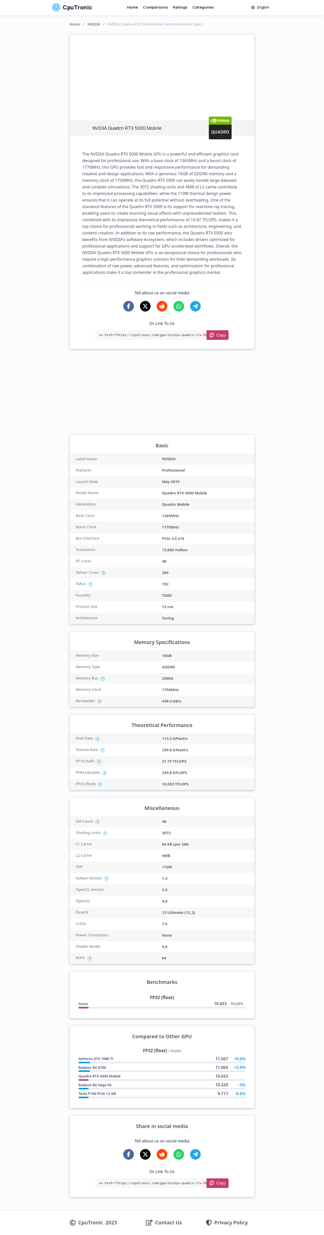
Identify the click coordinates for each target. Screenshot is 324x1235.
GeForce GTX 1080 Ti (95, 1058)
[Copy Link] (218, 335)
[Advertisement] (162, 72)
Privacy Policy (231, 1223)
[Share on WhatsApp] (178, 306)
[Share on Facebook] (128, 306)
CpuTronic (72, 7)
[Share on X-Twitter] (145, 306)
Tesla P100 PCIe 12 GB (97, 1093)
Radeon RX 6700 (92, 1067)
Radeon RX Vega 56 (94, 1085)
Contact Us (168, 1223)
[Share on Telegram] (195, 306)
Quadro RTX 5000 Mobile (99, 1076)
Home (132, 7)
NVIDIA (93, 24)
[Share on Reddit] (162, 306)
